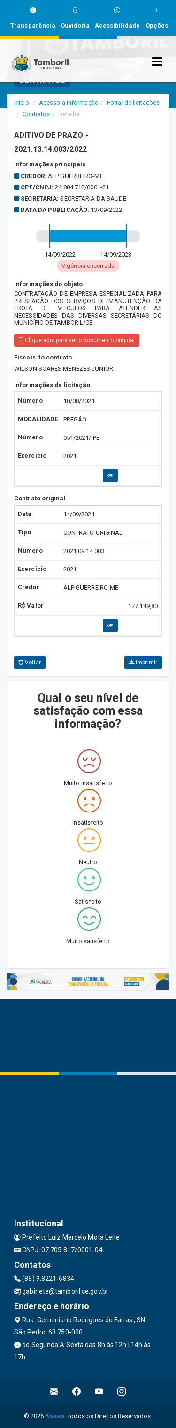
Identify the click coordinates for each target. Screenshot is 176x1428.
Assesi (54, 1416)
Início (21, 102)
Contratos (36, 113)
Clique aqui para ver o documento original (77, 340)
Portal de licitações (133, 102)
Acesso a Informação (69, 102)
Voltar (30, 662)
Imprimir (143, 662)
